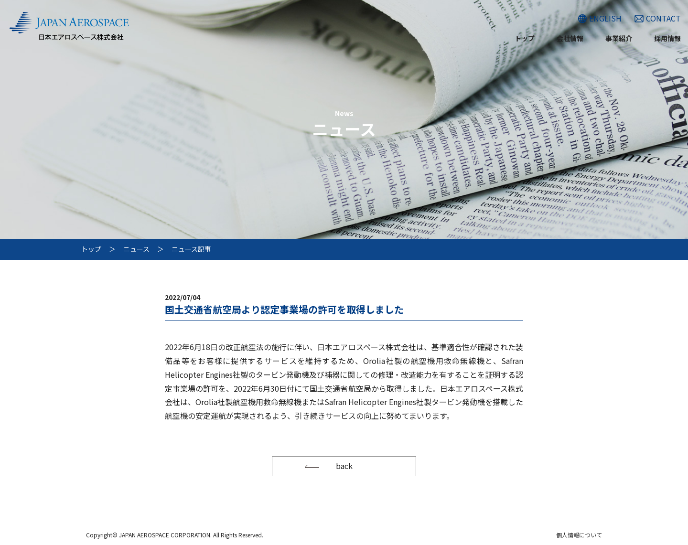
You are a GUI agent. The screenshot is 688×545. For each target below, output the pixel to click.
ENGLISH (605, 18)
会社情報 (570, 38)
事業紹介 (618, 38)
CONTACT (663, 18)
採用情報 (667, 38)
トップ (525, 38)
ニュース (136, 249)
